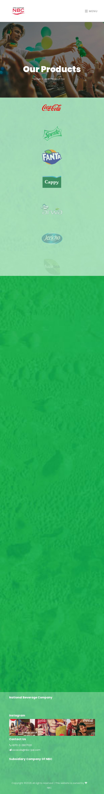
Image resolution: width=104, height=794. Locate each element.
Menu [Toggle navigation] (91, 11)
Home (38, 79)
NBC (49, 787)
